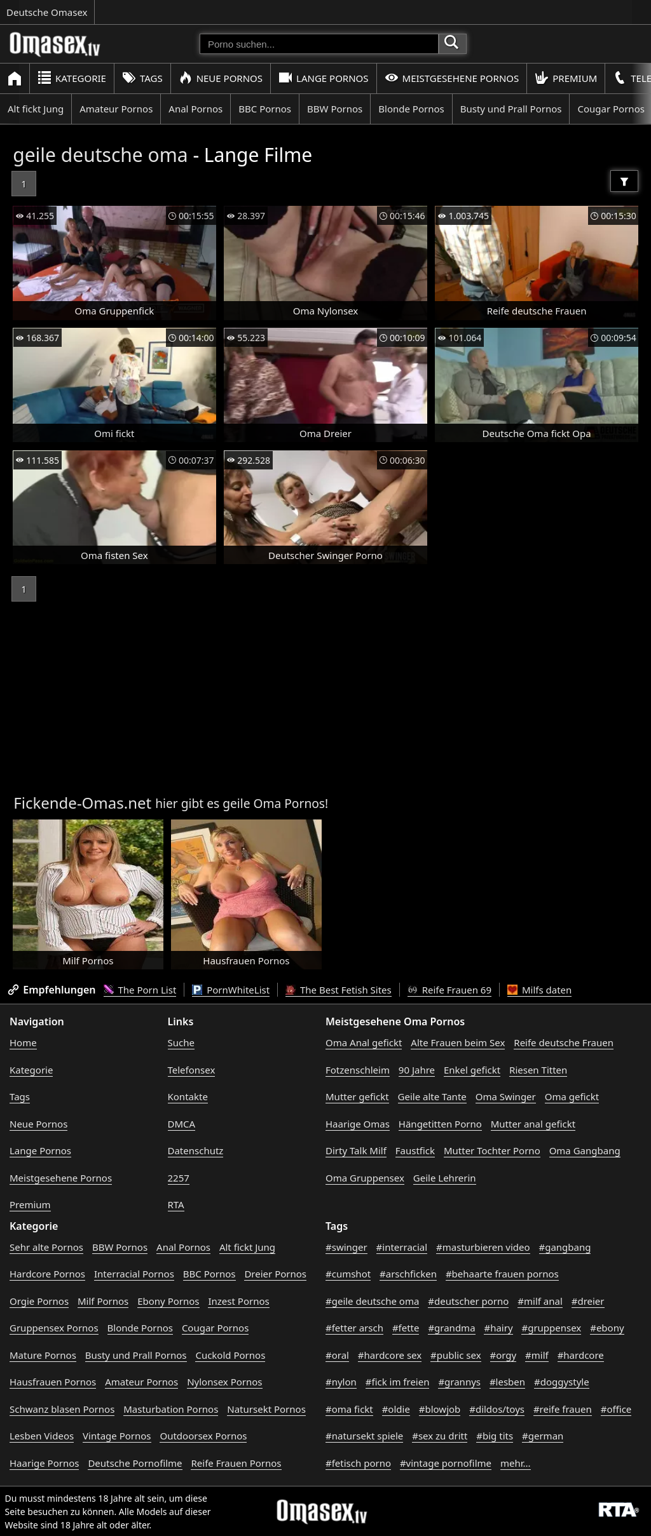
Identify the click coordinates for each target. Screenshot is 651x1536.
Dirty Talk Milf (356, 1150)
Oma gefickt (572, 1096)
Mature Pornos (43, 1355)
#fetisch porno (358, 1463)
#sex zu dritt (439, 1435)
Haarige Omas (358, 1123)
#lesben (507, 1381)
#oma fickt (349, 1409)
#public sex (455, 1355)
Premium (566, 77)
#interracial (402, 1247)
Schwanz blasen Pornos (62, 1409)
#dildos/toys (496, 1409)
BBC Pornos (264, 108)
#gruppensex (551, 1327)
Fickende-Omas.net (82, 802)
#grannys (459, 1381)
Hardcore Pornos (47, 1273)
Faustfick (415, 1150)
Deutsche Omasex (47, 12)
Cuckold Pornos (230, 1355)
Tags (142, 77)
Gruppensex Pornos (54, 1327)
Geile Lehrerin (444, 1177)
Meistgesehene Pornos (452, 77)
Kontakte (188, 1096)
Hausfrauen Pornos (53, 1381)
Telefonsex (192, 1069)
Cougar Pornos (215, 1327)
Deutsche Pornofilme (135, 1463)
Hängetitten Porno (440, 1123)
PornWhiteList (231, 989)
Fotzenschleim (358, 1069)
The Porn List (140, 989)
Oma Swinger (506, 1096)
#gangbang (565, 1247)
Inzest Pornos (238, 1301)
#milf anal (540, 1301)
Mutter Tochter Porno (492, 1150)
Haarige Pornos (44, 1463)
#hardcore (581, 1355)
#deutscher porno (468, 1301)
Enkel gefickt (472, 1069)
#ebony (607, 1327)
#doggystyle (561, 1381)
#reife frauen (562, 1409)
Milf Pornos (103, 1301)
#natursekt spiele (364, 1435)
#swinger (346, 1247)
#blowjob (440, 1409)
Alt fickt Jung (36, 108)
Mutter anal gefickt (533, 1123)
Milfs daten (539, 989)
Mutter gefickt (357, 1096)
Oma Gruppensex (365, 1177)
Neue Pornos (221, 77)
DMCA (182, 1123)
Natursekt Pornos (266, 1409)
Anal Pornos (195, 108)
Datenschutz (196, 1150)
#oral (337, 1355)
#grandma (451, 1327)
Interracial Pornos (134, 1273)
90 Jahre (417, 1069)
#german (542, 1435)
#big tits (494, 1435)
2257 (178, 1177)
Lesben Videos (42, 1435)
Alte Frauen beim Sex (458, 1042)
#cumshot (348, 1273)
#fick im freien (398, 1381)
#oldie (396, 1409)
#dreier (588, 1301)
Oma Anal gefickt (364, 1042)
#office (616, 1409)
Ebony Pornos (168, 1301)
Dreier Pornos (275, 1273)
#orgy (503, 1355)
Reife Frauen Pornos (236, 1463)
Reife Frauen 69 (449, 989)
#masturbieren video (483, 1247)
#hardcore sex (389, 1355)
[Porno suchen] (319, 44)
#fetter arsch (354, 1327)
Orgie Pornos (39, 1301)
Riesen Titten (538, 1069)
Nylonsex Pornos (224, 1381)
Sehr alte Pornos (46, 1247)
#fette (406, 1327)
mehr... (515, 1463)
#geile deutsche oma (372, 1301)
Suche (181, 1042)
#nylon (341, 1381)
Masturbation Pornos (170, 1409)
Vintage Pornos (117, 1435)
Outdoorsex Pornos (203, 1435)
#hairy (498, 1327)
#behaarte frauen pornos (502, 1273)
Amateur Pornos (116, 108)
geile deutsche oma (100, 155)
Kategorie (72, 77)
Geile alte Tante (432, 1096)
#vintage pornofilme (445, 1463)
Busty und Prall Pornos (511, 108)
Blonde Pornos (411, 108)
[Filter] (624, 181)
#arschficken (408, 1273)
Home (23, 1042)
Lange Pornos (323, 77)
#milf (537, 1355)
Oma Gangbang (584, 1150)
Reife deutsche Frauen (563, 1042)
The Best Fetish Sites (338, 989)
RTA (176, 1204)
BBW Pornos (334, 108)
